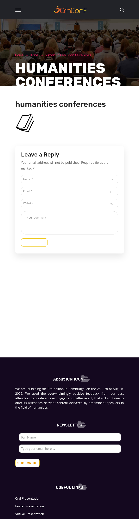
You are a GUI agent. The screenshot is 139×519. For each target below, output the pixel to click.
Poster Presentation (29, 506)
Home (19, 55)
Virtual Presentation (29, 514)
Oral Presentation (27, 498)
